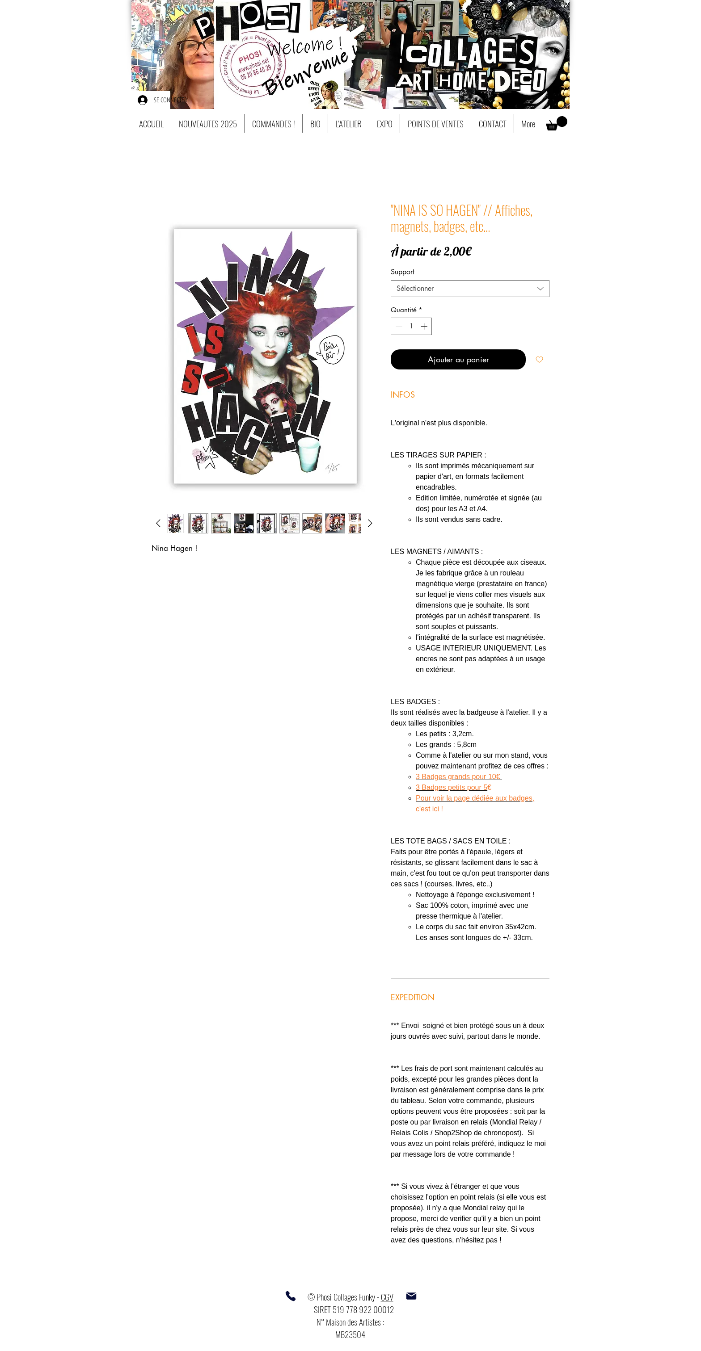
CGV (387, 1296)
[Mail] (411, 1296)
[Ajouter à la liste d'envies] (539, 359)
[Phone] (290, 1296)
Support (402, 272)
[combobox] (470, 288)
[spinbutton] (411, 326)
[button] (556, 123)
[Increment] (425, 326)
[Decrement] (398, 326)
